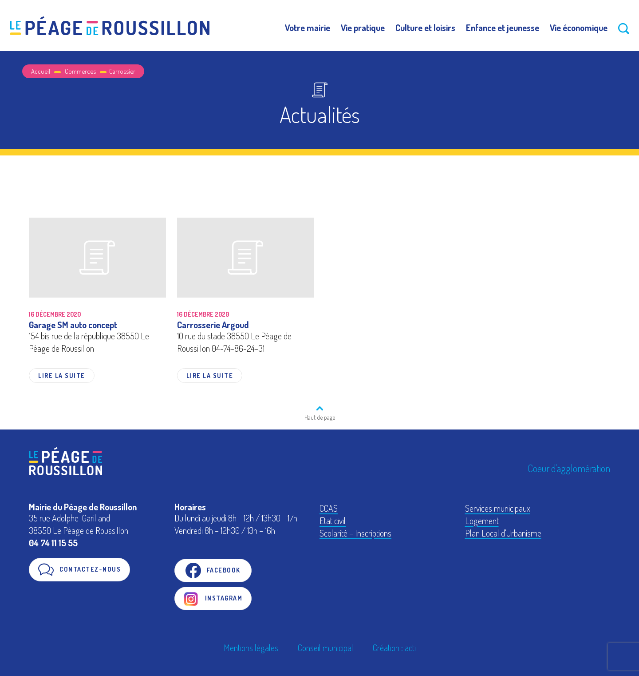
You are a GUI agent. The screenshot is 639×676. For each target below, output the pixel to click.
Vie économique (578, 27)
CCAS (329, 508)
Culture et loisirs (425, 27)
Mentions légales (251, 647)
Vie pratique (363, 27)
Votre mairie (307, 27)
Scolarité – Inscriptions (355, 533)
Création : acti (394, 647)
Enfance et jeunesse (502, 27)
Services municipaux (497, 508)
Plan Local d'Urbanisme (503, 533)
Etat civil (333, 520)
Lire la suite (61, 375)
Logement (482, 520)
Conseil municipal (325, 647)
